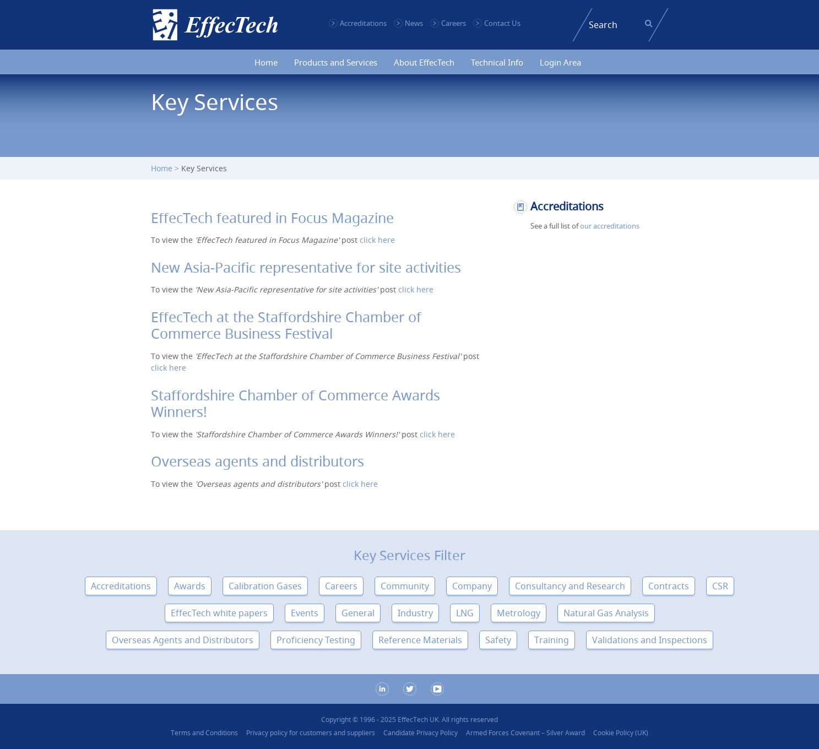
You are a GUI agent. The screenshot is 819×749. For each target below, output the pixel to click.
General (358, 613)
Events (304, 613)
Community (405, 586)
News (414, 23)
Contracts (668, 586)
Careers (453, 23)
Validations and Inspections (649, 640)
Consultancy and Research (570, 586)
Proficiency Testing (315, 640)
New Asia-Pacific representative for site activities (306, 267)
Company (472, 586)
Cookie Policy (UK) (620, 732)
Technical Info (497, 62)
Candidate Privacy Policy (420, 732)
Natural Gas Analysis (606, 613)
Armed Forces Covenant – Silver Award (525, 732)
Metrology (518, 613)
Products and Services (335, 62)
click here (377, 240)
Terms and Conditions (204, 732)
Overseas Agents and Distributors (182, 640)
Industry (415, 613)
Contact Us (502, 23)
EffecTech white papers (219, 613)
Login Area (560, 62)
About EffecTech (424, 62)
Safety (498, 640)
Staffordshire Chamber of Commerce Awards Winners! (295, 403)
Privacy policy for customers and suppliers (310, 732)
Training (551, 640)
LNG (465, 613)
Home (266, 62)
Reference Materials (420, 640)
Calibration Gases (265, 586)
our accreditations (609, 226)
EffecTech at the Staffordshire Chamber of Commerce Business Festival (286, 325)
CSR (720, 586)
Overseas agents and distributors (257, 461)
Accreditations (363, 23)
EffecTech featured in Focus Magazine (272, 218)
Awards (189, 586)
